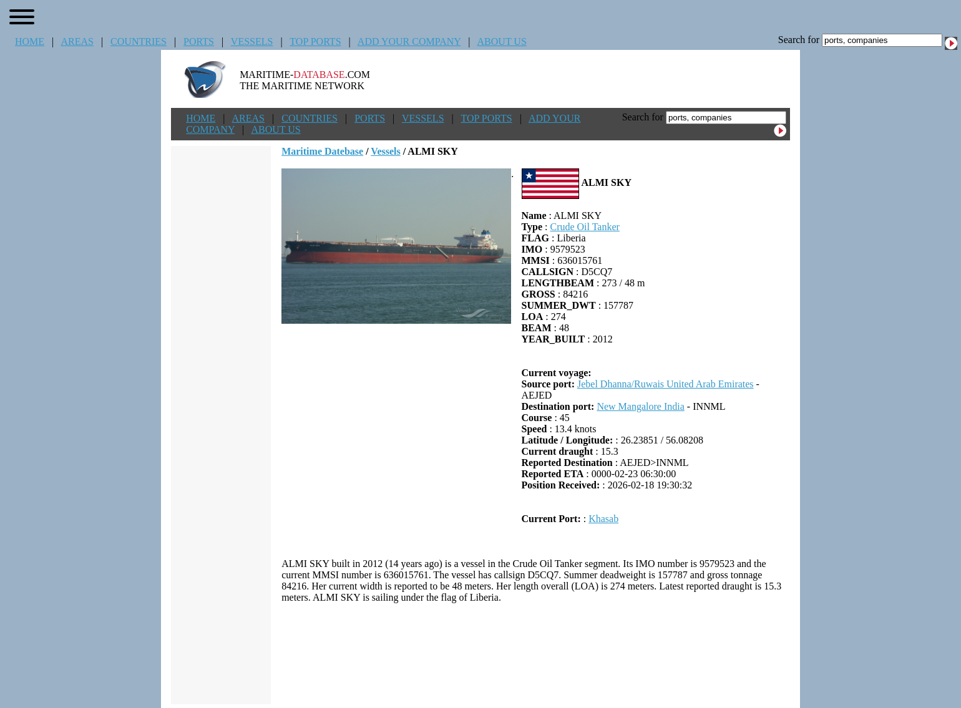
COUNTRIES (138, 41)
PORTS (198, 41)
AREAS (77, 41)
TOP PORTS (315, 41)
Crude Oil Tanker (584, 226)
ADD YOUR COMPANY (409, 41)
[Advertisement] (536, 654)
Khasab (603, 518)
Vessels (385, 151)
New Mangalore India (640, 406)
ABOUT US (502, 41)
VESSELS (252, 41)
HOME (29, 41)
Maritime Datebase (322, 151)
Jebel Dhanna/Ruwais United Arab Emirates (665, 384)
